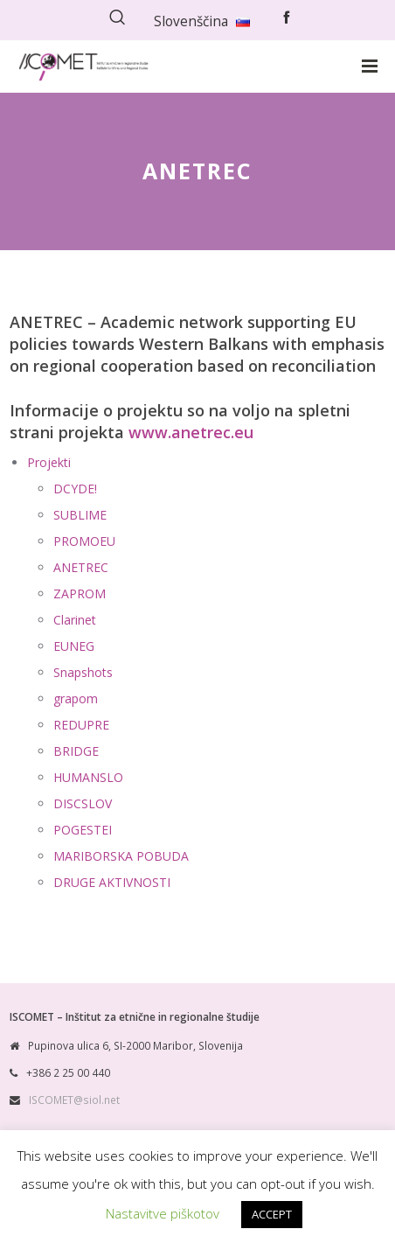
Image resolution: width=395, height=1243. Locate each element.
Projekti (49, 462)
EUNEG (73, 646)
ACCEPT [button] (272, 1214)
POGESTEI (82, 829)
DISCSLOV (82, 803)
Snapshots (83, 672)
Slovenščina (202, 21)
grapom (75, 698)
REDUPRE (81, 724)
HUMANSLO (88, 777)
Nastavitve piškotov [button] (162, 1213)
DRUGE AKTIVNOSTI (111, 882)
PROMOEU (84, 541)
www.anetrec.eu (190, 432)
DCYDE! (75, 488)
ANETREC (80, 567)
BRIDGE (76, 751)
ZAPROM (79, 593)
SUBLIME (80, 514)
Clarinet (74, 619)
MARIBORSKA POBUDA (121, 856)
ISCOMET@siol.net (74, 1100)
